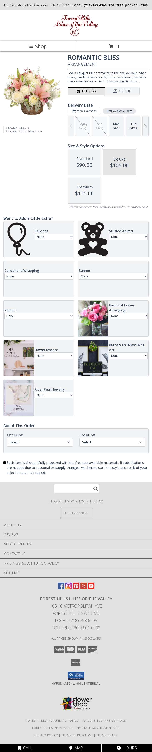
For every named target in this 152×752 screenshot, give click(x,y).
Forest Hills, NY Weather (52, 728)
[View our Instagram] (68, 587)
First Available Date (119, 111)
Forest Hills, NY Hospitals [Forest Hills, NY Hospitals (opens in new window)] (104, 720)
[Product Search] (76, 488)
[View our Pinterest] (76, 587)
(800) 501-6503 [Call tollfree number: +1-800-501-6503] (136, 5)
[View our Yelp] (83, 587)
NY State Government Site (98, 728)
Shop (38, 46)
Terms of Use (107, 735)
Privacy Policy (46, 735)
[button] (76, 676)
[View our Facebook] (61, 587)
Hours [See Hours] (127, 748)
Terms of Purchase (77, 735)
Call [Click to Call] (25, 748)
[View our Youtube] (91, 587)
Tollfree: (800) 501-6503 (76, 628)
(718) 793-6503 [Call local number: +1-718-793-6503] (95, 5)
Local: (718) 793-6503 (76, 620)
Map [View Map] (76, 748)
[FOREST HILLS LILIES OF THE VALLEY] (76, 35)
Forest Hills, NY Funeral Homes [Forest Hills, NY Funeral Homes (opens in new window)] (52, 720)
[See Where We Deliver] (76, 513)
